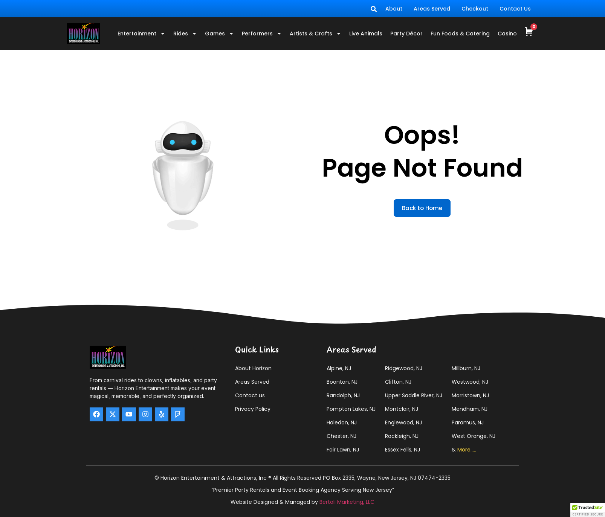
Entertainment (141, 33)
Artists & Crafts (315, 33)
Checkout (474, 8)
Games (219, 33)
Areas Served (432, 8)
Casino (507, 33)
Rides (185, 33)
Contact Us (515, 8)
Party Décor (406, 33)
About (393, 8)
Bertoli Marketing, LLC (346, 502)
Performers (262, 33)
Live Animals (365, 33)
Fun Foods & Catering (460, 33)
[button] (587, 510)
